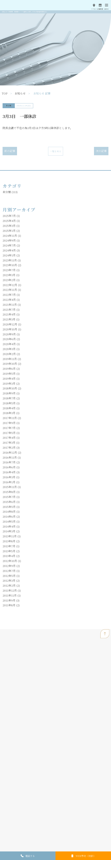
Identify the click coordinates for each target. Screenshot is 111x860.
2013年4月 (9, 556)
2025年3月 (9, 226)
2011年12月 (10, 590)
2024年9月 (9, 240)
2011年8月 (9, 605)
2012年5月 (9, 576)
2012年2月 (9, 585)
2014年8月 (9, 512)
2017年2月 (9, 448)
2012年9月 (9, 566)
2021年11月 (10, 305)
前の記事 (9, 151)
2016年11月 (10, 457)
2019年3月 (9, 383)
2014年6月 (9, 516)
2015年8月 (9, 492)
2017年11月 (10, 418)
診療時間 (100, 9)
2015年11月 (10, 487)
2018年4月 (9, 408)
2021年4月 (9, 314)
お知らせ (20, 93)
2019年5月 (9, 374)
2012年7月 (9, 571)
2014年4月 (9, 526)
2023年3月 (9, 275)
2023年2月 (9, 280)
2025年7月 (9, 216)
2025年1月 (9, 231)
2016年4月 (9, 472)
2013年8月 (9, 541)
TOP (5, 93)
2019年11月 (10, 359)
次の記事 (101, 151)
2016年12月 (10, 452)
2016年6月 (9, 467)
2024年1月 (9, 255)
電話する (30, 856)
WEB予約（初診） (86, 856)
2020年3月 (9, 349)
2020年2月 (9, 354)
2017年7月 (9, 428)
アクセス (94, 9)
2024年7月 (9, 245)
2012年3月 (9, 581)
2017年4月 (9, 438)
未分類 (8, 105)
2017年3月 (9, 443)
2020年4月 (9, 344)
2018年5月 (9, 403)
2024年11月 (10, 236)
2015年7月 (9, 497)
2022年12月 (10, 285)
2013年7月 (9, 546)
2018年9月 (9, 393)
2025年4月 (9, 221)
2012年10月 (10, 561)
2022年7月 (9, 295)
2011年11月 (10, 595)
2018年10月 (10, 388)
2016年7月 (9, 462)
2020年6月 (9, 339)
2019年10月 (10, 364)
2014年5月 (9, 521)
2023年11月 (10, 260)
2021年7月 (9, 310)
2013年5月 (9, 551)
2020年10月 (10, 329)
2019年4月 (9, 379)
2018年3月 (9, 413)
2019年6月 (9, 369)
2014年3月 (9, 531)
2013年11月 (10, 536)
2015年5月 (9, 507)
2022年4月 (9, 300)
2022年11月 (10, 290)
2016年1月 (9, 482)
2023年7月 (9, 270)
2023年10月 (10, 265)
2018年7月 (9, 398)
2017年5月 (9, 433)
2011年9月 (9, 600)
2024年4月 (9, 250)
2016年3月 (9, 477)
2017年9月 (9, 423)
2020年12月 (10, 324)
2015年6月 (9, 502)
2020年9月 (9, 334)
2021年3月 (9, 319)
